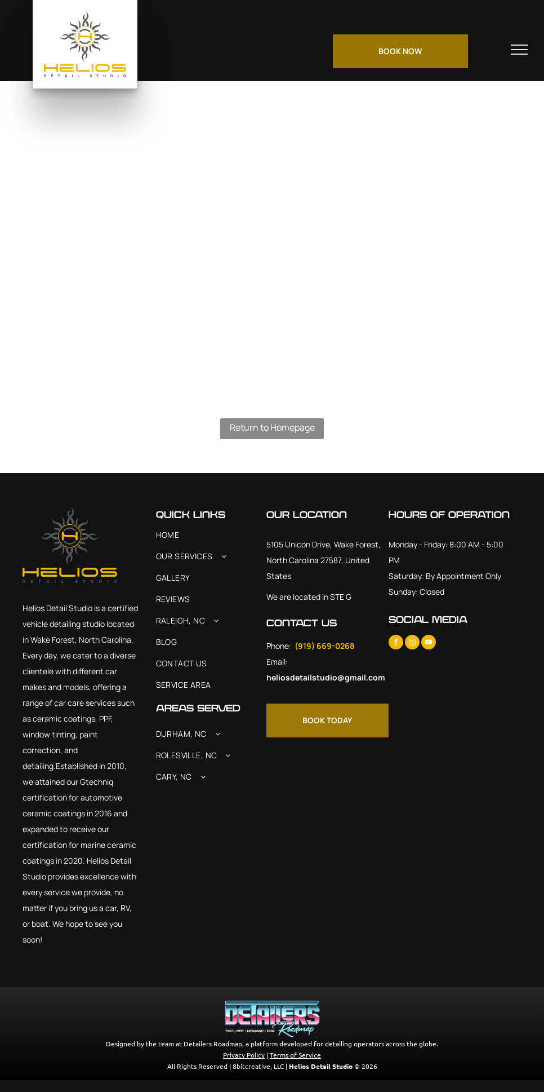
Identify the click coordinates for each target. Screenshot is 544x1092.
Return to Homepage (272, 427)
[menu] (519, 49)
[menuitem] (211, 535)
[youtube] (428, 643)
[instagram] (412, 643)
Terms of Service (295, 1054)
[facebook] (396, 643)
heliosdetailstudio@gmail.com (325, 677)
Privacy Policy (244, 1054)
